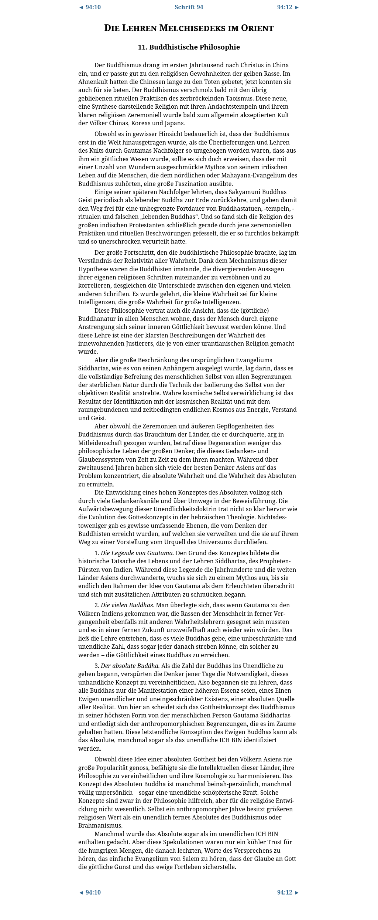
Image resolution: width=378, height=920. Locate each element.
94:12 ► (288, 7)
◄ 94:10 (89, 7)
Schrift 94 (189, 7)
